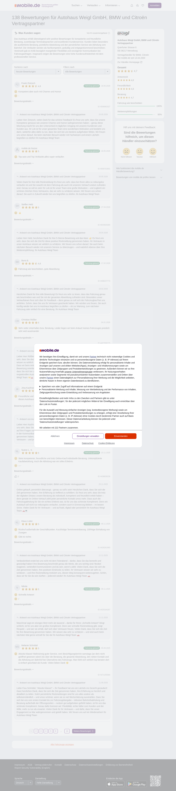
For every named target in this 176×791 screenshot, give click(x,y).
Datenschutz (88, 443)
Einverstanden (121, 436)
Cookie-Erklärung (106, 443)
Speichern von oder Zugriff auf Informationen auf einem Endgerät (72, 386)
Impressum (69, 443)
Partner (93, 356)
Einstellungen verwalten (88, 436)
